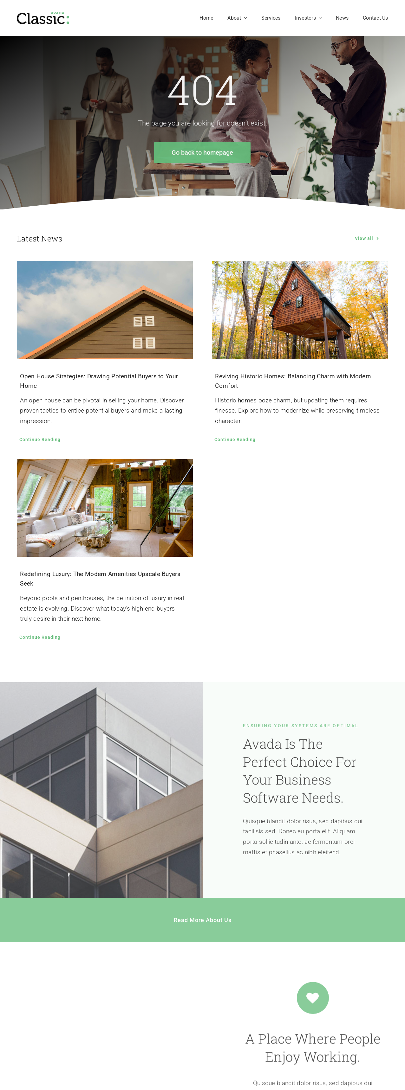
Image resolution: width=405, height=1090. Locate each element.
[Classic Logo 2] (43, 14)
